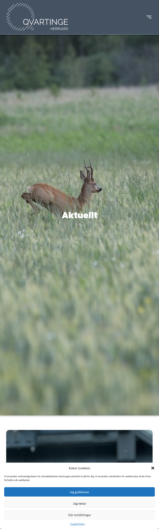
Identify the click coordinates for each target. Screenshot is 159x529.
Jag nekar (79, 503)
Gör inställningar (79, 515)
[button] (153, 468)
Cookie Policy (77, 523)
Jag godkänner (79, 492)
